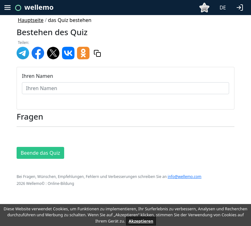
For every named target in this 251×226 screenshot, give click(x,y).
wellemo (39, 7)
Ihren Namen (37, 76)
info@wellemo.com (185, 176)
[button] (241, 7)
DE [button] (222, 7)
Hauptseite (31, 20)
